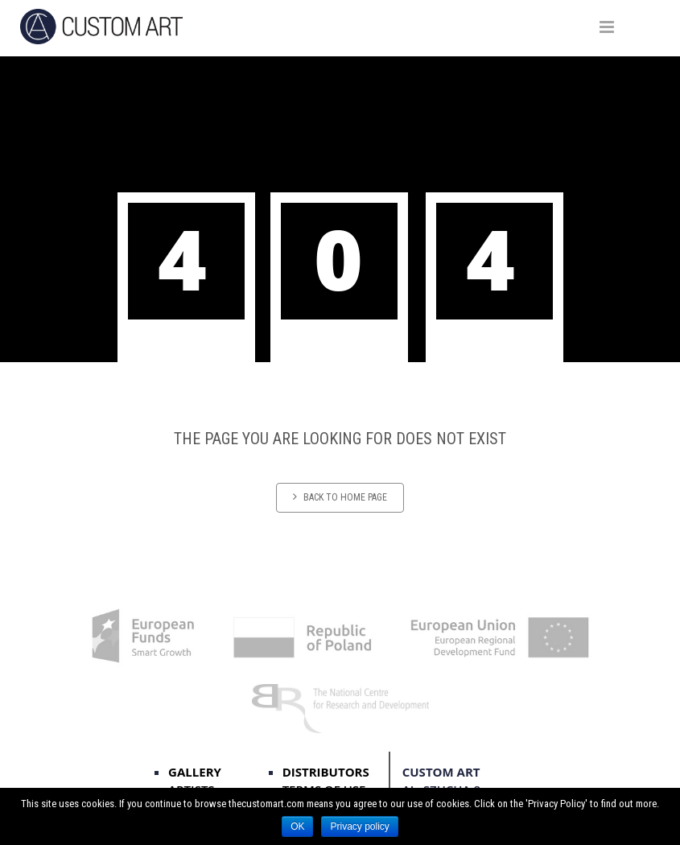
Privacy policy (359, 826)
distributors (325, 772)
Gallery (194, 772)
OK (297, 826)
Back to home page (340, 497)
